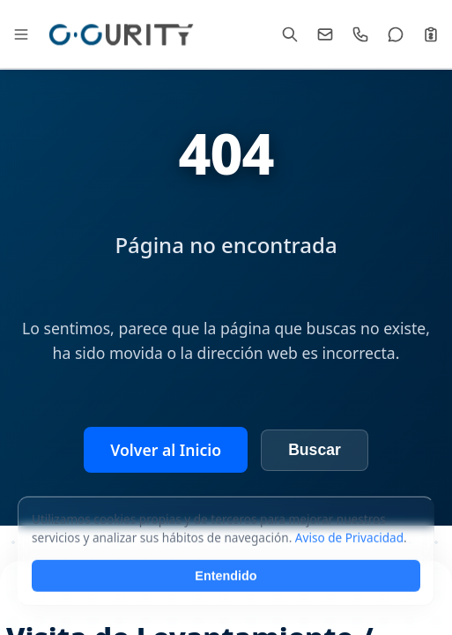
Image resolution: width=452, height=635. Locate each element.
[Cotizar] (431, 34)
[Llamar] (360, 34)
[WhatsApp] (395, 34)
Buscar (314, 450)
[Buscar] (290, 34)
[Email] (325, 34)
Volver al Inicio (165, 449)
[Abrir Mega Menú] (21, 34)
